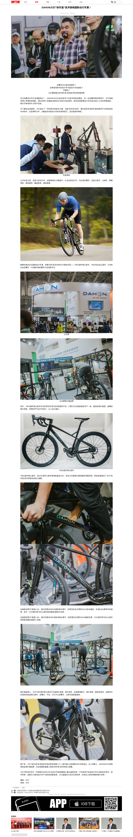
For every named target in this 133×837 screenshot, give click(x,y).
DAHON (16, 787)
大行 (23, 787)
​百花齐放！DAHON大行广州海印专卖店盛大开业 (33, 792)
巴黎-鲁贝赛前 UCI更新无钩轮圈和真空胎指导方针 (33, 790)
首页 (25, 2)
